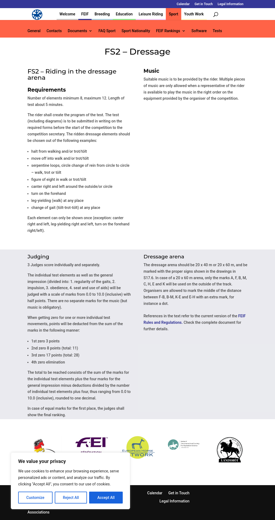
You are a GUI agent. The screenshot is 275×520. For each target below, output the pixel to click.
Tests (217, 31)
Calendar (183, 4)
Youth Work (194, 14)
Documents (77, 31)
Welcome (67, 14)
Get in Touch (204, 4)
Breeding (102, 14)
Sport (173, 14)
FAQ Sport (106, 31)
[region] (70, 480)
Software (199, 31)
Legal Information (230, 4)
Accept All (106, 497)
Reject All (71, 497)
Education (124, 14)
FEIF (85, 14)
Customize (35, 497)
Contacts (54, 31)
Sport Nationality (136, 31)
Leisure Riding (151, 14)
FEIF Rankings (168, 31)
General (34, 31)
